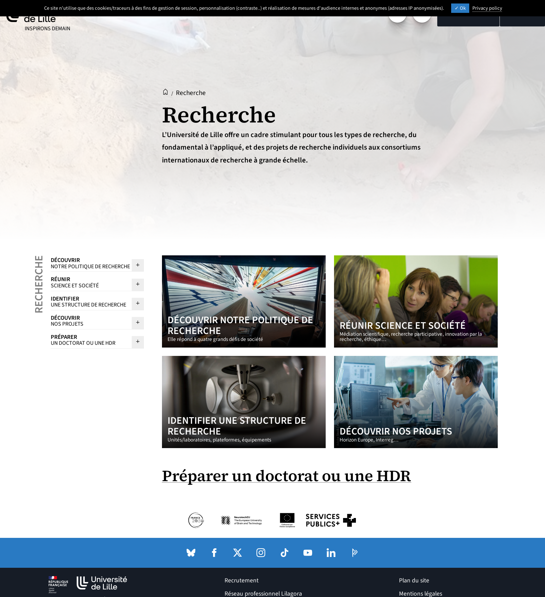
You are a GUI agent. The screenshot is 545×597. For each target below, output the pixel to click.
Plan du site (414, 580)
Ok (460, 8)
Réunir (90, 282)
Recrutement (242, 580)
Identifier (90, 302)
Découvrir (90, 263)
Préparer (90, 340)
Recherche (39, 284)
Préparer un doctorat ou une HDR (286, 475)
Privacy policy (487, 8)
